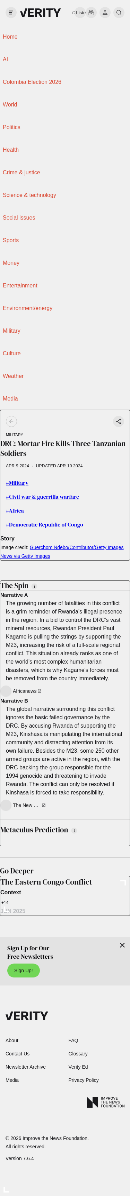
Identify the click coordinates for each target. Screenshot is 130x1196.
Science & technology (29, 195)
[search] (118, 12)
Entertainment (20, 285)
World (10, 105)
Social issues (19, 218)
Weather (13, 376)
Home (10, 37)
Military (11, 331)
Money (11, 263)
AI (5, 59)
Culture (12, 353)
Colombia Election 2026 (32, 82)
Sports (11, 240)
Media (10, 399)
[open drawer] (11, 12)
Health (11, 150)
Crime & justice (21, 172)
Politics (11, 127)
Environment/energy (27, 308)
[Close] (122, 945)
